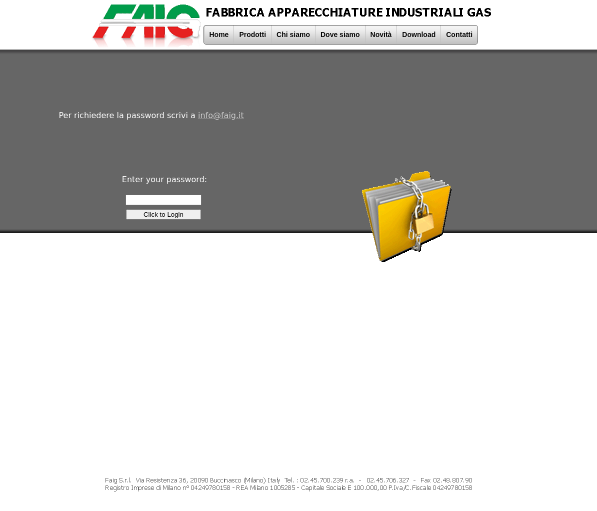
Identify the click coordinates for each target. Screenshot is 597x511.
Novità (381, 35)
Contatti (459, 35)
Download (419, 35)
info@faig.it (221, 115)
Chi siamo (293, 35)
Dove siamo (340, 35)
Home (219, 35)
